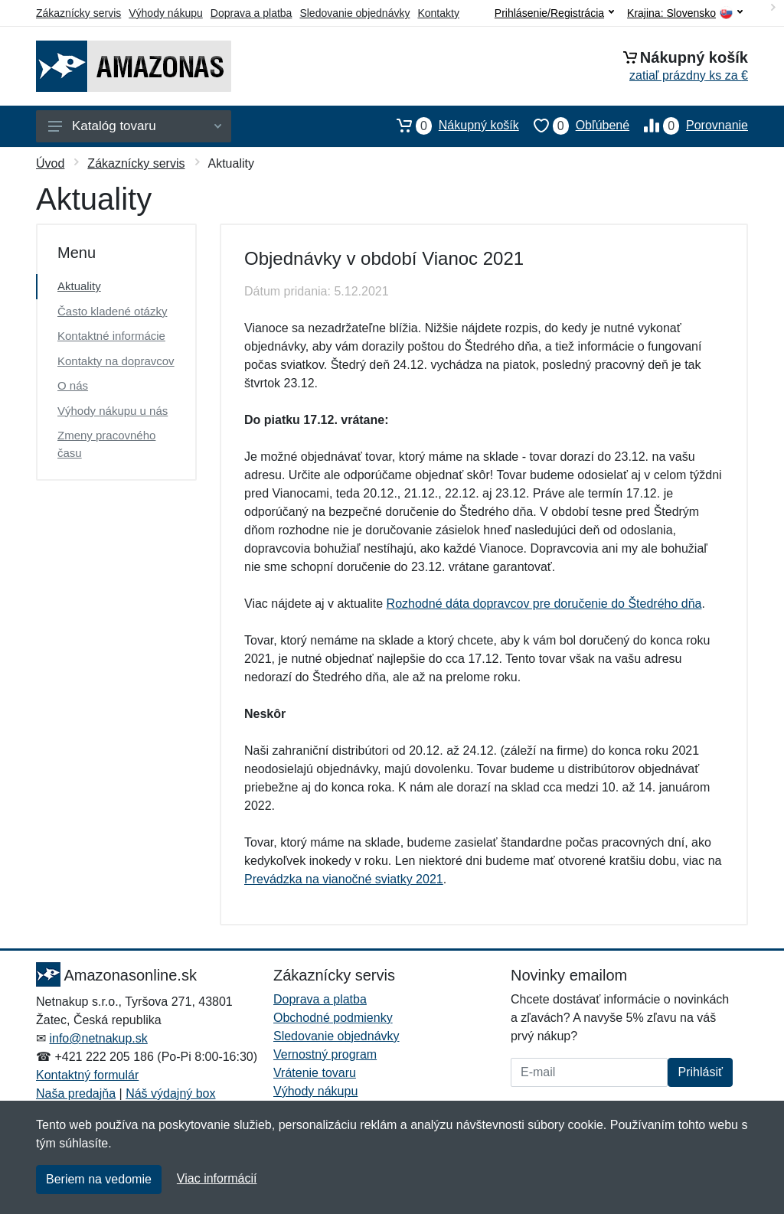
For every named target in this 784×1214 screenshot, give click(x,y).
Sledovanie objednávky (354, 13)
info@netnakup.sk (98, 1038)
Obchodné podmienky (333, 1017)
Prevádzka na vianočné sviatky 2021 (343, 879)
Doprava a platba (251, 13)
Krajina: (685, 13)
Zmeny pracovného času (106, 444)
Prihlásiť (700, 1072)
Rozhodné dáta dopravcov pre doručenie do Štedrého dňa (544, 603)
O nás (72, 385)
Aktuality (79, 285)
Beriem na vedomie (99, 1179)
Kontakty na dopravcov (116, 360)
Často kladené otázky (112, 311)
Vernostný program (325, 1054)
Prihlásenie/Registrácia (554, 13)
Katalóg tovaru (134, 126)
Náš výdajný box (170, 1093)
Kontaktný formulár (87, 1075)
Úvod (50, 163)
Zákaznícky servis (78, 13)
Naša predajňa (76, 1093)
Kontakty (438, 13)
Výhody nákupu (166, 13)
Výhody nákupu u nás (112, 410)
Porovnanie (688, 125)
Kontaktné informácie (111, 335)
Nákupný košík (450, 125)
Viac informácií (217, 1178)
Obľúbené (574, 125)
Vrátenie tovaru (314, 1072)
